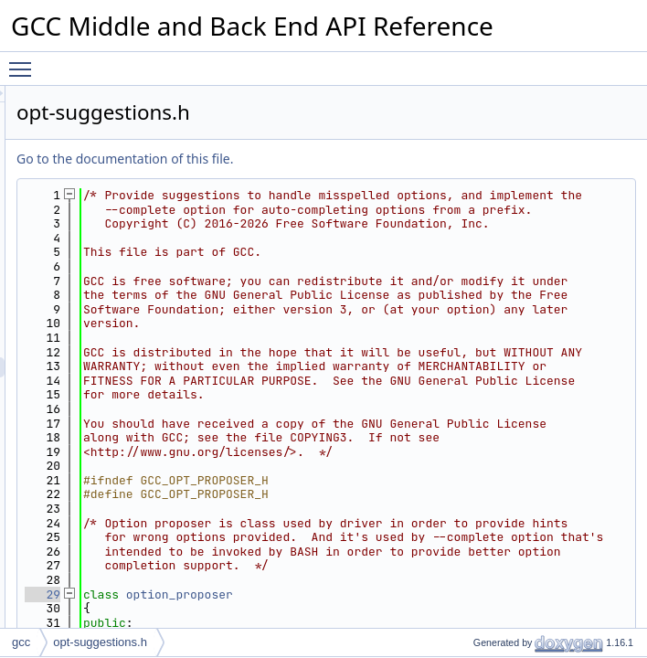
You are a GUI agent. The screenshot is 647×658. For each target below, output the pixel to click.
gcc (21, 642)
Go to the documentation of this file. (353, 158)
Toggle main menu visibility (24, 61)
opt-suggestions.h (100, 642)
